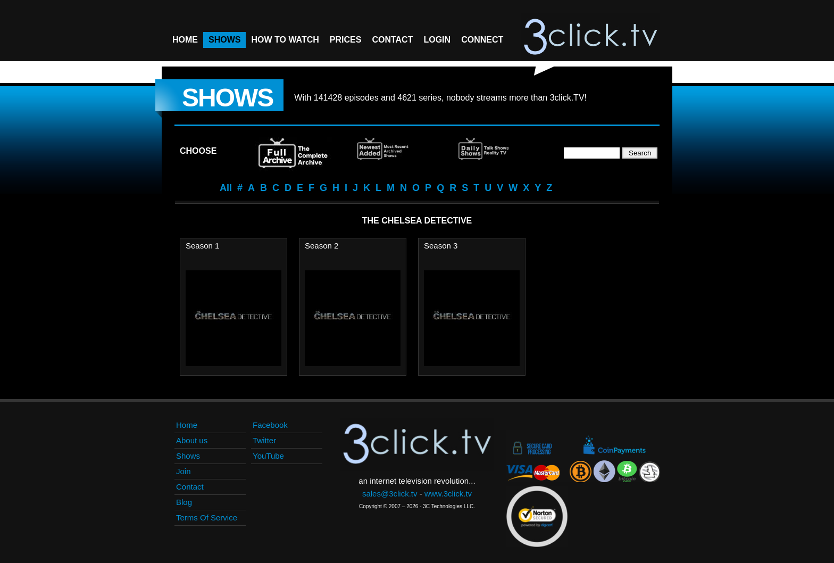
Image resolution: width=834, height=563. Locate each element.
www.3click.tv (448, 493)
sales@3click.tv (390, 493)
